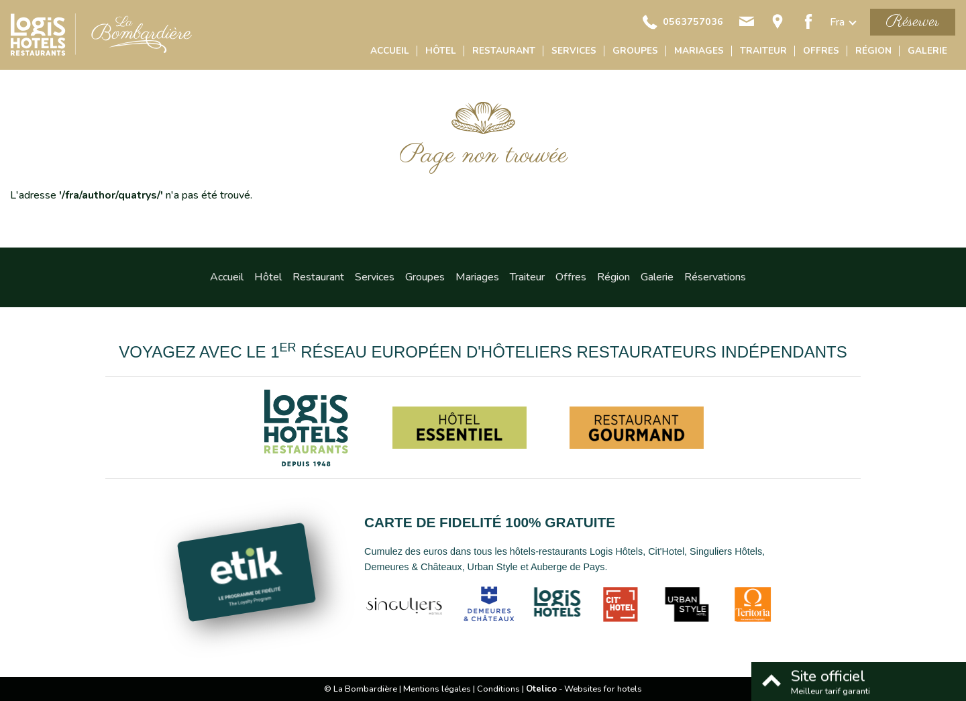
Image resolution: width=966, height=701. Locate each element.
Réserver (912, 22)
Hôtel (440, 50)
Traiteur (763, 50)
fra (837, 22)
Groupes (635, 50)
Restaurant (503, 50)
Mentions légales (437, 689)
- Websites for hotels (584, 689)
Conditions (498, 689)
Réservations (715, 277)
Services (573, 50)
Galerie (927, 50)
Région (873, 50)
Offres (821, 50)
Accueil (389, 50)
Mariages (699, 50)
